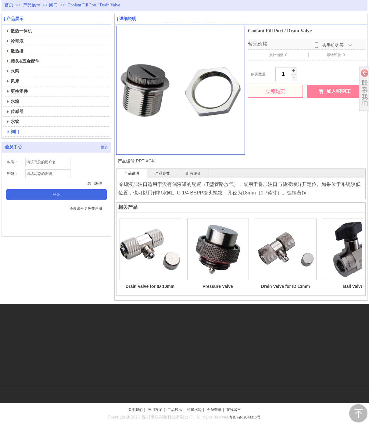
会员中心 (13, 147)
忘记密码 (95, 183)
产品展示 (32, 5)
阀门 (53, 5)
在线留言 (233, 410)
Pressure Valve (217, 286)
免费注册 (95, 208)
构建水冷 (194, 410)
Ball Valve (353, 286)
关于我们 (135, 410)
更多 (104, 147)
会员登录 (214, 410)
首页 (9, 5)
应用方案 (155, 410)
